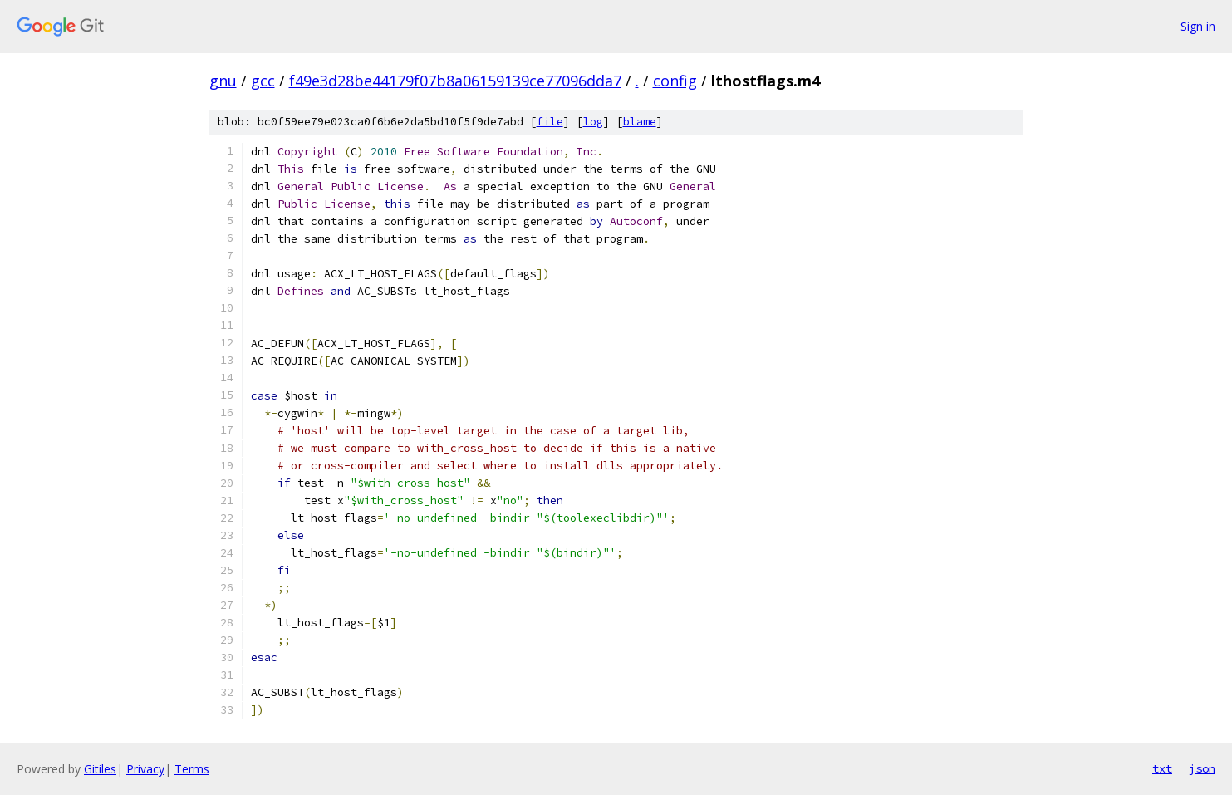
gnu (223, 81)
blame (639, 122)
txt (1162, 768)
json (1202, 768)
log (593, 122)
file (550, 122)
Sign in (1197, 26)
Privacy (145, 769)
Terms (191, 769)
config (675, 81)
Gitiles (100, 769)
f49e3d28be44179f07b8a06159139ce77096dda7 (455, 81)
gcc (263, 81)
